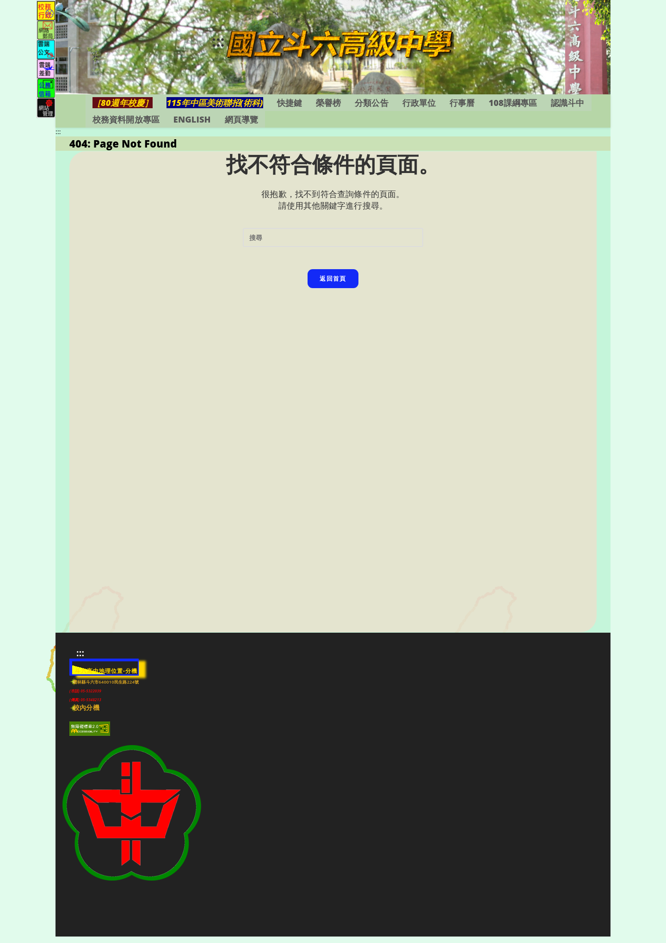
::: (198, 44)
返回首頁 (333, 290)
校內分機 (86, 714)
